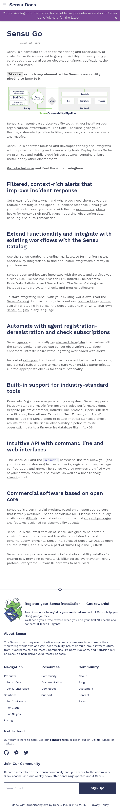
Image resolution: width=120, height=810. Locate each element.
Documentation (51, 682)
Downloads (48, 688)
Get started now (20, 168)
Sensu (11, 52)
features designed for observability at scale (47, 522)
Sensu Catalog (31, 256)
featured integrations (94, 301)
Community (48, 676)
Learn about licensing (29, 43)
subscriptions (36, 364)
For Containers (16, 701)
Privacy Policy (99, 804)
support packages (97, 518)
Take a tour (15, 74)
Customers (86, 688)
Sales (82, 701)
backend (76, 128)
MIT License (81, 514)
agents (22, 342)
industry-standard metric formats (33, 405)
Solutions (10, 695)
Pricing (8, 720)
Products (10, 676)
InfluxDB (86, 427)
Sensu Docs (22, 5)
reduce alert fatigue (22, 205)
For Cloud (13, 707)
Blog (82, 682)
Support (46, 695)
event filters (85, 209)
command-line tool (66, 460)
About (83, 676)
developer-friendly (74, 146)
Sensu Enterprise (18, 688)
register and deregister (67, 342)
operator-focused (39, 146)
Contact (84, 695)
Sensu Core (14, 682)
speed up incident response (66, 205)
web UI (68, 468)
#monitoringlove (37, 804)
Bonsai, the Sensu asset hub (61, 305)
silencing (13, 477)
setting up (30, 360)
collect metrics (68, 419)
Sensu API (21, 460)
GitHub (31, 518)
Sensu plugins (18, 310)
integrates (103, 146)
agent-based (35, 123)
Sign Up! (97, 788)
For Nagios (14, 714)
